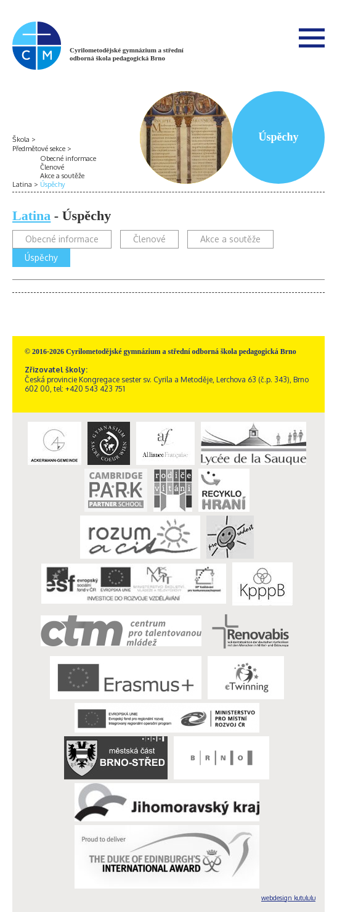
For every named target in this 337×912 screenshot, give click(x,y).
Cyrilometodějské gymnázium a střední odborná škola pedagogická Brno (127, 54)
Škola (21, 139)
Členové (52, 167)
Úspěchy (52, 184)
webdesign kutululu (288, 898)
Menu (312, 38)
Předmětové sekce (38, 148)
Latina (22, 184)
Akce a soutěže (62, 175)
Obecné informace (68, 158)
